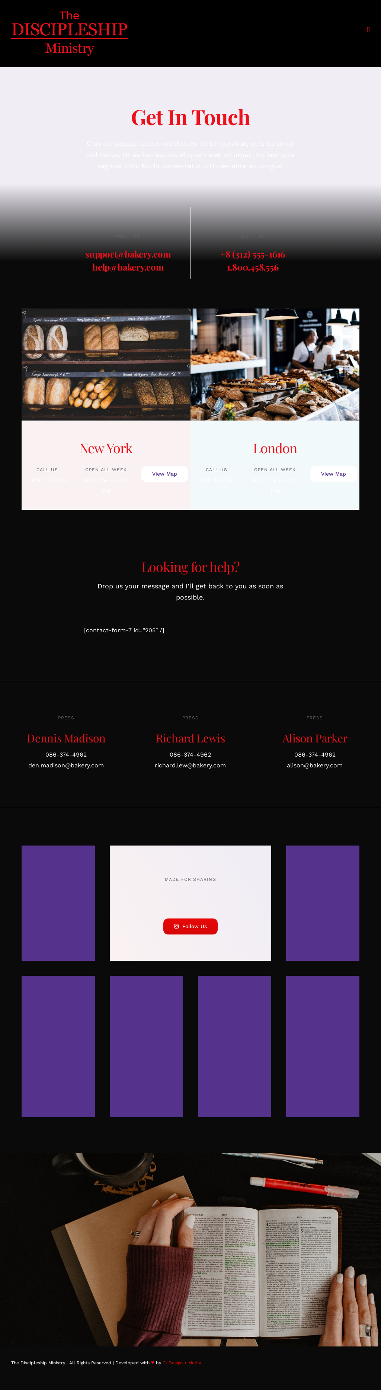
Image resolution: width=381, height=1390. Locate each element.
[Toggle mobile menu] (368, 30)
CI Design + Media (182, 1362)
